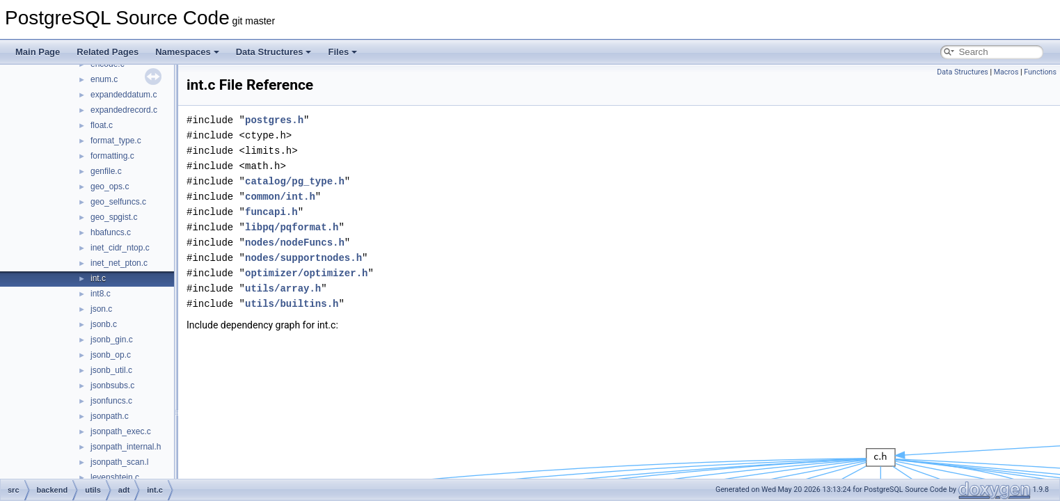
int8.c (100, 294)
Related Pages (108, 52)
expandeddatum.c (123, 95)
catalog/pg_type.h (295, 181)
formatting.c (112, 156)
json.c (101, 309)
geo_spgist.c (113, 217)
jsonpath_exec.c (120, 431)
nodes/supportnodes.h (303, 257)
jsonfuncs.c (111, 401)
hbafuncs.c (110, 232)
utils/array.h (283, 288)
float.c (101, 125)
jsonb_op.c (110, 355)
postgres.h (274, 120)
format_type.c (115, 140)
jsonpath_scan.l (119, 462)
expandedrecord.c (123, 110)
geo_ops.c (109, 186)
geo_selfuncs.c (118, 202)
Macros (1006, 72)
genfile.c (106, 171)
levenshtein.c (114, 477)
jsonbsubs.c (112, 385)
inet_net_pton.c (119, 263)
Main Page (37, 52)
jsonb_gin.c (111, 339)
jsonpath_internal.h (125, 447)
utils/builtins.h (291, 303)
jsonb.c (103, 324)
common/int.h (280, 196)
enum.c (104, 79)
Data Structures (274, 52)
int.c (98, 278)
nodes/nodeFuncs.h (295, 242)
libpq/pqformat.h (291, 227)
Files (342, 52)
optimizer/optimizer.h (306, 273)
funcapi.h (271, 211)
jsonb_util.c (111, 370)
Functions (1040, 72)
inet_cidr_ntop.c (120, 248)
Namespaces (187, 52)
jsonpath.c (109, 416)
